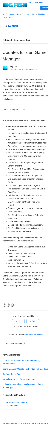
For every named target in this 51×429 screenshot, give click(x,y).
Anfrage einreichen (34, 335)
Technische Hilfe (28, 14)
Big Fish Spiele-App (12, 374)
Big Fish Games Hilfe (11, 14)
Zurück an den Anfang (14, 343)
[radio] (18, 321)
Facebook (4, 305)
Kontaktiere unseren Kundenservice (16, 404)
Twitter (8, 305)
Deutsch (44, 8)
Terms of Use (28, 423)
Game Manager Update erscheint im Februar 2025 (25, 369)
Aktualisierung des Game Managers (19, 379)
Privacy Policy (41, 423)
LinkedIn (12, 305)
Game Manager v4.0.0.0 (14, 109)
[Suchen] (26, 26)
